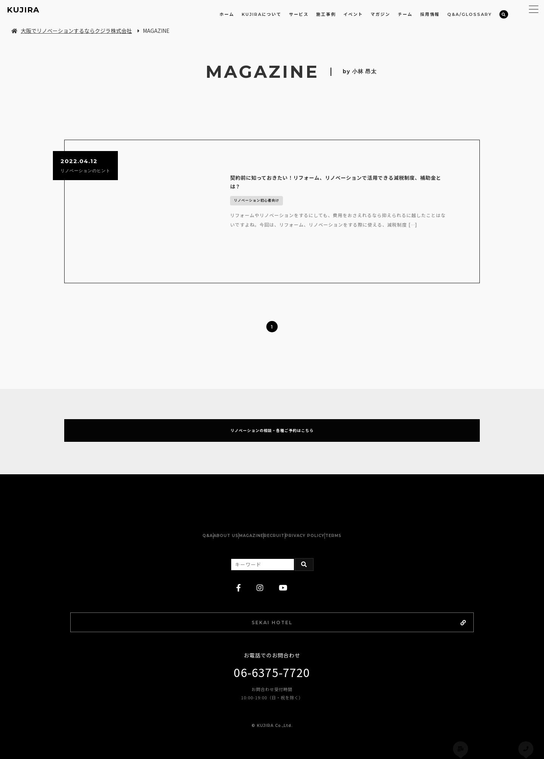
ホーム (226, 14)
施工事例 (326, 14)
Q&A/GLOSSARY (469, 14)
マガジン (380, 14)
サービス (299, 14)
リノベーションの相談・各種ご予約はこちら (272, 414)
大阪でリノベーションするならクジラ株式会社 (71, 30)
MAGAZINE (244, 524)
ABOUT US (203, 524)
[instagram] (260, 576)
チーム (405, 14)
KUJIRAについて (261, 14)
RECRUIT (281, 524)
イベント (353, 14)
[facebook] (238, 576)
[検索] (503, 14)
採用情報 (430, 14)
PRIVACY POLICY (327, 524)
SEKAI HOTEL (292, 612)
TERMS (370, 524)
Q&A (170, 524)
